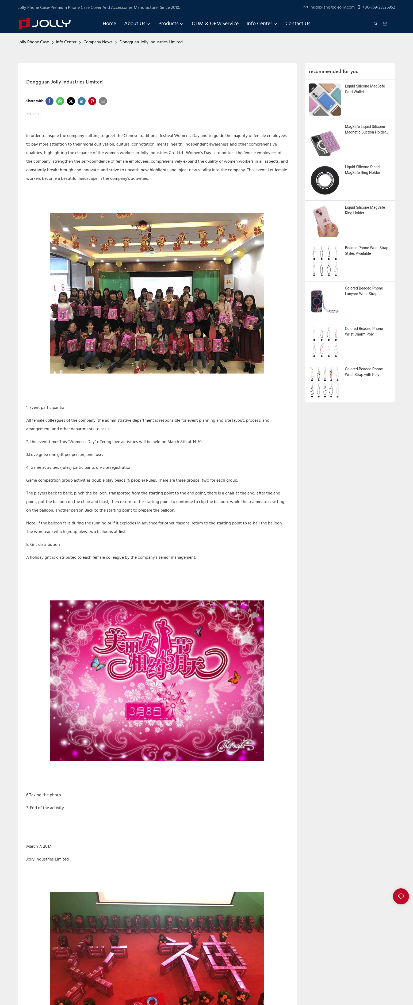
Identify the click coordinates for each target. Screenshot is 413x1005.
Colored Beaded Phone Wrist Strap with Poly (364, 372)
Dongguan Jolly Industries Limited (151, 42)
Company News (98, 42)
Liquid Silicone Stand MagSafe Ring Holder (362, 170)
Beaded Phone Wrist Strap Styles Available (366, 251)
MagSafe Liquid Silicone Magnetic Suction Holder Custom (365, 129)
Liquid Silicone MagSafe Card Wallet (365, 89)
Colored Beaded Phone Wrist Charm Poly (364, 331)
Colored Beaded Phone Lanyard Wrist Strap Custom (364, 291)
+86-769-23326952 (376, 7)
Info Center (66, 42)
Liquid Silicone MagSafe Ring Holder (365, 210)
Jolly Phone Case (33, 42)
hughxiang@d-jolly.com (329, 7)
